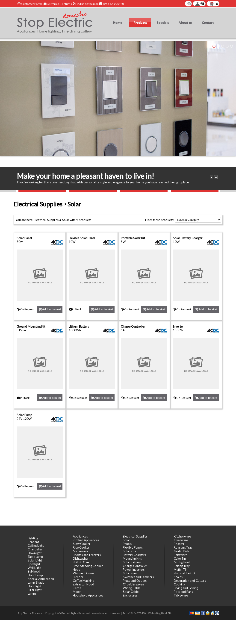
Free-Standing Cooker (88, 566)
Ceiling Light (36, 545)
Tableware (181, 595)
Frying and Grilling (186, 588)
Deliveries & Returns (59, 4)
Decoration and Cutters (190, 580)
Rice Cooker (81, 547)
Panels (127, 544)
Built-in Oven (81, 562)
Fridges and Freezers (87, 555)
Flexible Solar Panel (82, 238)
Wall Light (34, 568)
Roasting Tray (183, 547)
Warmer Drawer (84, 573)
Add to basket (50, 309)
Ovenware (181, 540)
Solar (65, 220)
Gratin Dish (181, 551)
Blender (78, 577)
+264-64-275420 (113, 4)
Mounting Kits (132, 558)
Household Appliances (88, 595)
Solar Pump (24, 415)
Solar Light (35, 560)
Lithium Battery (79, 326)
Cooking (179, 584)
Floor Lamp (35, 575)
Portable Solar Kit (133, 238)
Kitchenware (182, 536)
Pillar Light (34, 590)
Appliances (80, 536)
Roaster (179, 544)
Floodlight (34, 586)
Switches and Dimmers (138, 577)
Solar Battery (132, 562)
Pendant (33, 542)
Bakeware (180, 555)
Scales (178, 577)
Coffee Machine (83, 580)
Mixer (77, 592)
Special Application (41, 579)
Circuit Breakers (134, 584)
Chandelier (35, 549)
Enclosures (130, 595)
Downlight (34, 553)
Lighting (33, 538)
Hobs (76, 569)
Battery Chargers (134, 555)
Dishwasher (80, 558)
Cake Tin (180, 558)
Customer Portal (31, 4)
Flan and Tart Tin (185, 573)
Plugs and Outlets (135, 580)
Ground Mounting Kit (31, 326)
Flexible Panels (133, 547)
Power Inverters (134, 569)
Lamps (32, 593)
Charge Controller (133, 326)
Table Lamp (35, 556)
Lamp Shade (36, 582)
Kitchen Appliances (86, 540)
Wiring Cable (131, 588)
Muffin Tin (180, 569)
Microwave (80, 551)
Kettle (77, 588)
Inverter (178, 326)
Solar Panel (24, 238)
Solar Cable (131, 592)
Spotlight (34, 564)
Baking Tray (182, 566)
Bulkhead (34, 571)
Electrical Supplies (46, 220)
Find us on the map (86, 4)
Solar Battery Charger (187, 238)
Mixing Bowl (182, 562)
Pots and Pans (183, 592)
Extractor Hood (83, 584)
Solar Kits (129, 551)
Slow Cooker (81, 544)
